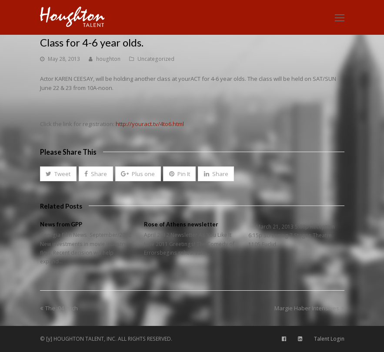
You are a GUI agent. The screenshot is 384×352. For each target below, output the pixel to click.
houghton (108, 59)
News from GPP (61, 224)
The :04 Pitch (59, 308)
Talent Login (329, 338)
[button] (58, 173)
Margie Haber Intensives (309, 308)
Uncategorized (155, 59)
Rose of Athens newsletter (181, 224)
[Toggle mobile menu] (339, 17)
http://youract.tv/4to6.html (150, 124)
